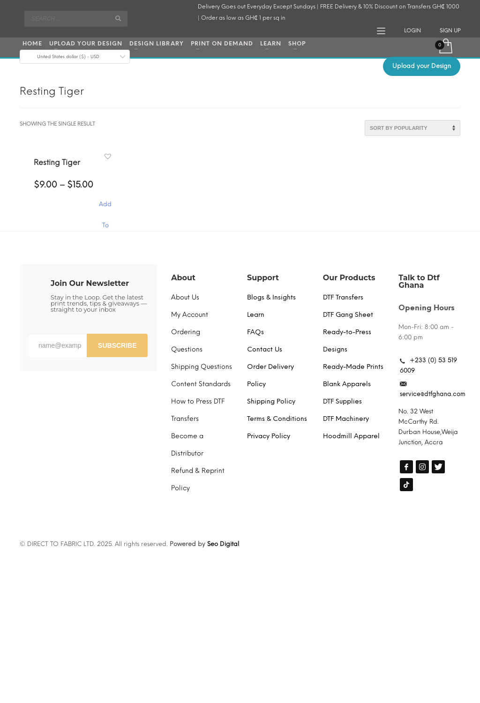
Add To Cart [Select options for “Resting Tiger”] (105, 209)
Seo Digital (223, 543)
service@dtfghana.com (432, 393)
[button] (109, 156)
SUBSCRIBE (117, 345)
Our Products (349, 277)
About (183, 277)
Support (263, 277)
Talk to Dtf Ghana (418, 281)
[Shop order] (412, 128)
